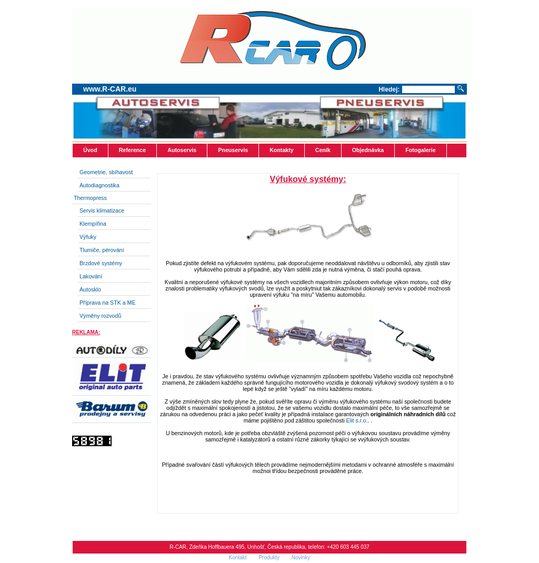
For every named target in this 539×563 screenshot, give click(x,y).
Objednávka (368, 150)
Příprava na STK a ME (107, 302)
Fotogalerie (420, 150)
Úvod (90, 150)
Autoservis (181, 150)
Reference (132, 150)
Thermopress (90, 198)
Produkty (269, 557)
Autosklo (90, 289)
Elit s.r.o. (357, 420)
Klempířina (92, 223)
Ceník (323, 150)
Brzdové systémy (100, 263)
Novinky (301, 557)
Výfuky (87, 237)
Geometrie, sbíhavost (106, 172)
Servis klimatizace (101, 210)
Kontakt (238, 557)
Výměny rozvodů (100, 316)
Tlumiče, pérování (101, 250)
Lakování (90, 276)
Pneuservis (233, 150)
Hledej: (389, 89)
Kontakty (282, 150)
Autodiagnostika (99, 185)
